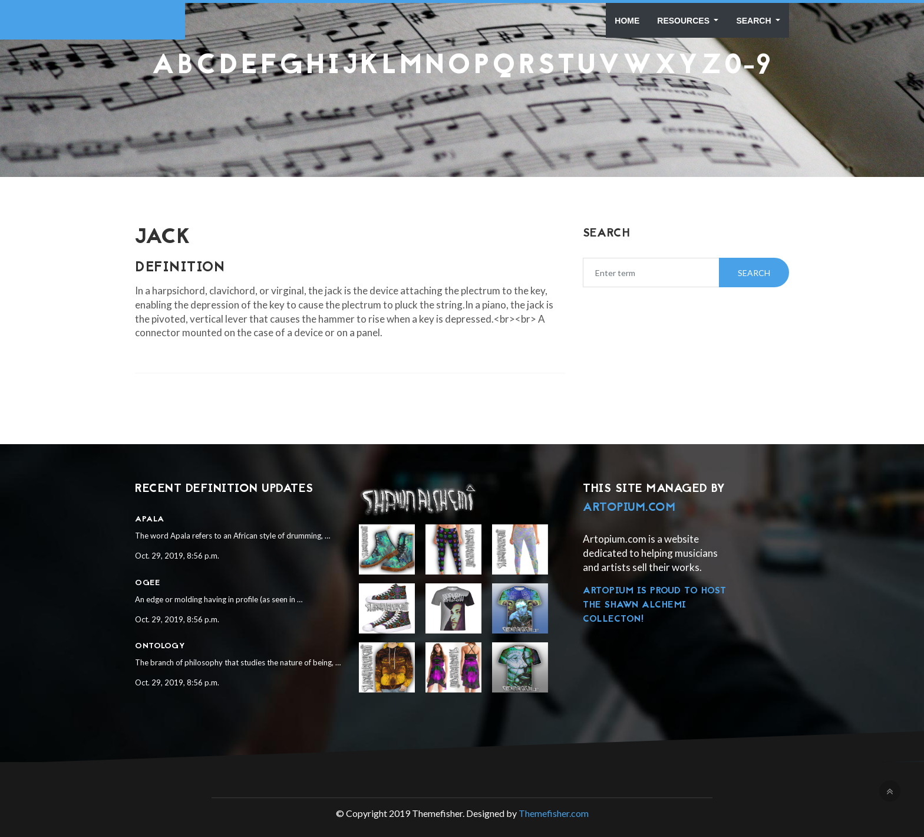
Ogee (147, 583)
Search (754, 20)
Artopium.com (629, 508)
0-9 (748, 66)
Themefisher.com (554, 813)
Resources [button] (684, 20)
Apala (149, 519)
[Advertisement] (462, 109)
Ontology (160, 646)
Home (627, 20)
